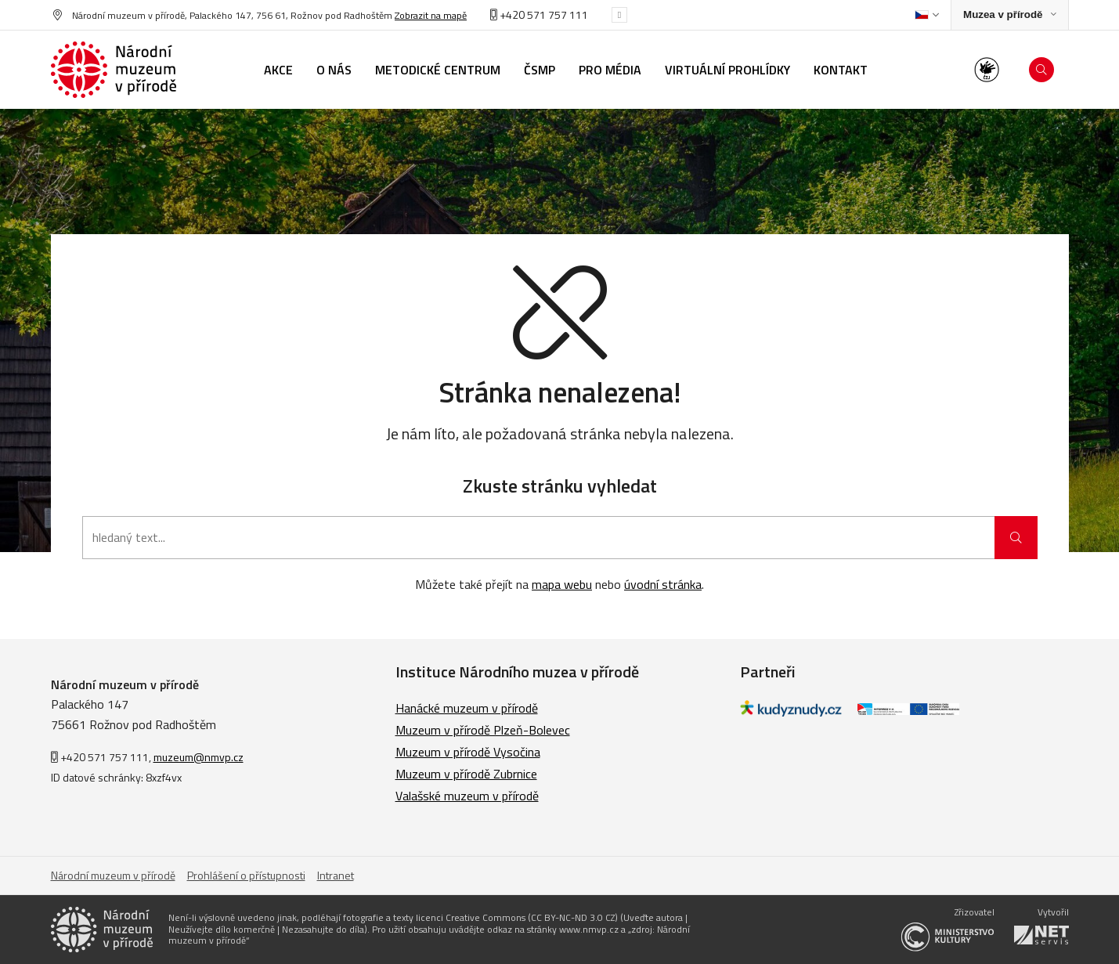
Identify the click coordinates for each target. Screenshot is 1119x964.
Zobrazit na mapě (431, 15)
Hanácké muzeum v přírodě (466, 708)
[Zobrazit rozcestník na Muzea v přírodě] (1009, 15)
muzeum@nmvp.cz (198, 757)
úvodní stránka (663, 584)
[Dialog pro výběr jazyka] (927, 15)
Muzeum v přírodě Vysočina (467, 751)
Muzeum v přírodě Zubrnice (466, 773)
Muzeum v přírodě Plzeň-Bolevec (482, 729)
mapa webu (562, 584)
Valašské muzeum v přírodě (467, 795)
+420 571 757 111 (539, 14)
